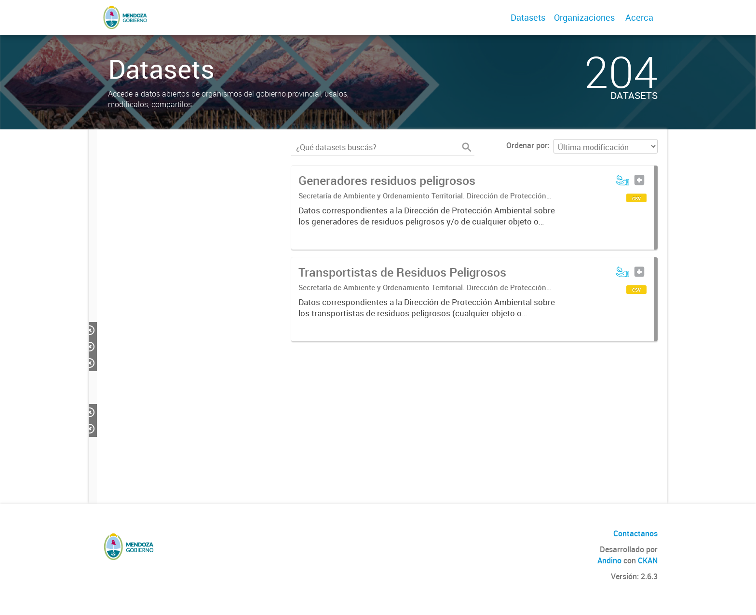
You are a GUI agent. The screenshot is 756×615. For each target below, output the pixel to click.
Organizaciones (584, 17)
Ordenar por (526, 145)
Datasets (528, 17)
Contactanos (635, 533)
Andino (609, 560)
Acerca (639, 17)
